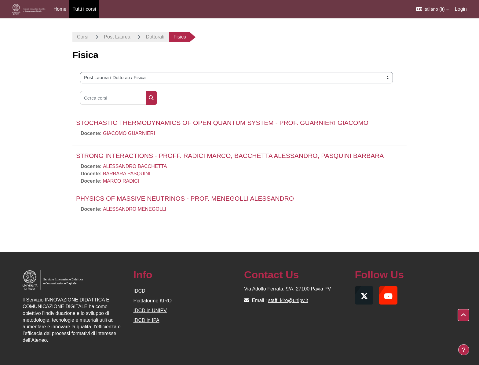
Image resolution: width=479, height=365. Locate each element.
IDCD (139, 291)
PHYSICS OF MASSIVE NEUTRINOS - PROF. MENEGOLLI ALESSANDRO (185, 198)
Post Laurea (117, 36)
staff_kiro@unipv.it (288, 300)
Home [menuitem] (60, 9)
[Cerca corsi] (113, 98)
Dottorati (155, 36)
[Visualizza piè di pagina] (463, 349)
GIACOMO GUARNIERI (129, 133)
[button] (432, 9)
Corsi (82, 36)
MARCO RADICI (121, 181)
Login (461, 9)
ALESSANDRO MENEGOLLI (134, 209)
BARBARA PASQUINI (126, 173)
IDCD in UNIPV (150, 310)
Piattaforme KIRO (152, 300)
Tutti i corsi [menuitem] (84, 9)
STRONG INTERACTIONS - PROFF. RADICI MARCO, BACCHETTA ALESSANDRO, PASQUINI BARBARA (230, 155)
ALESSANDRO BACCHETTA (135, 166)
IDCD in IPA (146, 320)
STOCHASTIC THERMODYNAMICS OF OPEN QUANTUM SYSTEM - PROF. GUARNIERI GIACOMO (222, 122)
